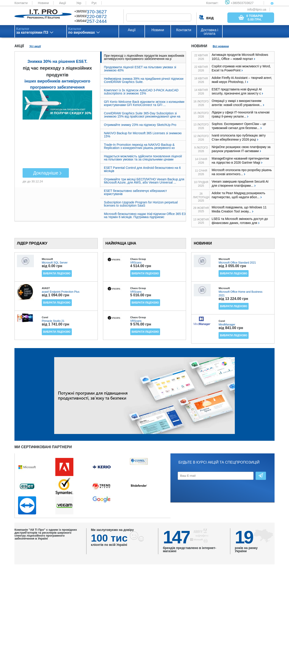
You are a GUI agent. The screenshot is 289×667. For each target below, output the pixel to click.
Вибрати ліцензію (56, 273)
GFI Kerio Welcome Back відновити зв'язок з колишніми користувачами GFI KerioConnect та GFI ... (144, 103)
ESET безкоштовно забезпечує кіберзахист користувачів (135, 192)
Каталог (32, 30)
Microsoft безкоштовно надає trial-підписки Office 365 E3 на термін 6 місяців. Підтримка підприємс (145, 215)
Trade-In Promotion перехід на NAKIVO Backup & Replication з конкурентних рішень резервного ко (139, 146)
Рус (94, 3)
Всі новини (221, 46)
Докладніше (45, 172)
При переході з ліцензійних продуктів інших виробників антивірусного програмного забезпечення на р (144, 57)
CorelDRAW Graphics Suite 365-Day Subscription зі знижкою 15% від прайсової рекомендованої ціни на (142, 114)
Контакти (21, 3)
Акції (62, 3)
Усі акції (35, 46)
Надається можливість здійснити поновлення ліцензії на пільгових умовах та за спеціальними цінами (143, 157)
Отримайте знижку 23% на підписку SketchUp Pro (140, 125)
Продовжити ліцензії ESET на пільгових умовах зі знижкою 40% (140, 68)
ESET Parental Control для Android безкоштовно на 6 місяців (142, 169)
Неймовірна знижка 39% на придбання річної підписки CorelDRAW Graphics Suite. (143, 80)
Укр (78, 3)
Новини (43, 3)
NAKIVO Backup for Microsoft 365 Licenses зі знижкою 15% (143, 134)
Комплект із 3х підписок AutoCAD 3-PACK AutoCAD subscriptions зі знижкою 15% (141, 91)
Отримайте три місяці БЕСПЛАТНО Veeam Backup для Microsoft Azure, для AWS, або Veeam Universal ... (144, 180)
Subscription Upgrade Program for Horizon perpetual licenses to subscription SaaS (141, 203)
